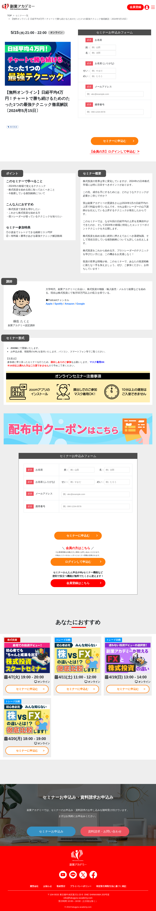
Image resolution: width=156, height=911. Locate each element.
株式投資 (12, 127)
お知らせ (47, 886)
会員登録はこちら (78, 583)
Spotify (59, 303)
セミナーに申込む (114, 141)
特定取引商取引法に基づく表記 (111, 886)
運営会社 (34, 886)
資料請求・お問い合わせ (105, 831)
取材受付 (61, 886)
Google (80, 303)
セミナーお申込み (51, 831)
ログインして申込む (78, 561)
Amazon (69, 303)
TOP (9, 15)
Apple (49, 303)
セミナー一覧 (22, 15)
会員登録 (135, 7)
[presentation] (114, 127)
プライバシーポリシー (80, 886)
